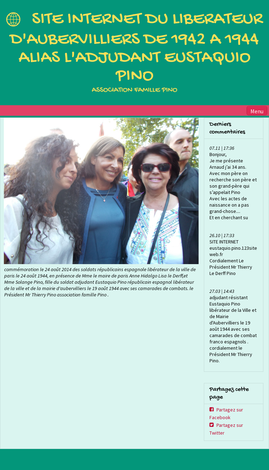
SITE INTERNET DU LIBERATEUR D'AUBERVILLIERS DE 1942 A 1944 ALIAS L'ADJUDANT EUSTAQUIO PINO (136, 48)
